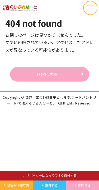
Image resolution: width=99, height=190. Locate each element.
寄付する (51, 185)
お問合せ (84, 185)
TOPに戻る (47, 74)
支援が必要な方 (18, 185)
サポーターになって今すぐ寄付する (51, 175)
